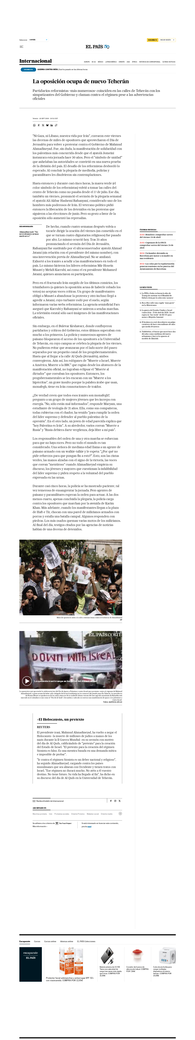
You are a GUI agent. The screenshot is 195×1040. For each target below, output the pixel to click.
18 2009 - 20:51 (48, 118)
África (134, 62)
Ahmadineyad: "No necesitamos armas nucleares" (29, 234)
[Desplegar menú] (21, 47)
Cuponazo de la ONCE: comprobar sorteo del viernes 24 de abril (156, 245)
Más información (40, 826)
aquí (89, 826)
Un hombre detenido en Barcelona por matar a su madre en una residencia (156, 256)
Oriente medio (107, 814)
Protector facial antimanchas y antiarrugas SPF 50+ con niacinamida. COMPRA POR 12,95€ (70, 979)
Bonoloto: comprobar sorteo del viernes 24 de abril (156, 235)
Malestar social (93, 814)
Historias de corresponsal (149, 62)
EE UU (94, 62)
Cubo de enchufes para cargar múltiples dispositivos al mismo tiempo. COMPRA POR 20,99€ (162, 971)
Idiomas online (66, 941)
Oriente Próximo (78, 814)
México (100, 62)
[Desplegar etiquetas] (120, 813)
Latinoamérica (111, 62)
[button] (70, 660)
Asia (128, 62)
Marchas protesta (40, 814)
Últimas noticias (168, 62)
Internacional (35, 61)
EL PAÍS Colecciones (86, 941)
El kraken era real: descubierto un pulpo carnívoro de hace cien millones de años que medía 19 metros (158, 324)
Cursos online (50, 941)
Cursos (37, 941)
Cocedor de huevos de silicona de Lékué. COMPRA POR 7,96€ (137, 969)
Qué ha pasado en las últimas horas (62, 69)
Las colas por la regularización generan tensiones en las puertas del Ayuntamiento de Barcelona (157, 266)
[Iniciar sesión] (167, 40)
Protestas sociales (61, 814)
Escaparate (24, 941)
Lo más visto (146, 287)
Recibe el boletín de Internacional (50, 801)
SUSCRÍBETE (152, 40)
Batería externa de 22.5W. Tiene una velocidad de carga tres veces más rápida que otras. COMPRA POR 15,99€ (111, 971)
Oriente (122, 62)
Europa (87, 62)
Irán (50, 814)
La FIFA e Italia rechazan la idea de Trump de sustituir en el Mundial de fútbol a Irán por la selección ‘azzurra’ (157, 295)
